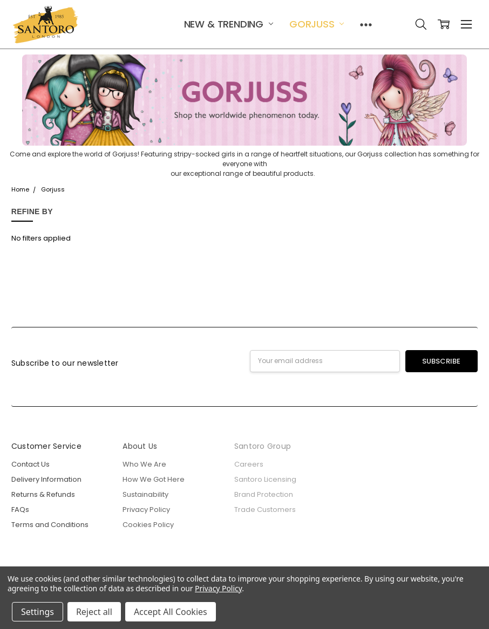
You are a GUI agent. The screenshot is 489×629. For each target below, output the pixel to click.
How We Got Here (154, 479)
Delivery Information (46, 479)
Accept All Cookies (170, 612)
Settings (37, 612)
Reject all (94, 612)
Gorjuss (316, 24)
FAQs (20, 509)
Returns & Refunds (43, 494)
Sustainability (145, 494)
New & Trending (228, 24)
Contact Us (30, 464)
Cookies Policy (148, 524)
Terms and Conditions (50, 524)
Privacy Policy (146, 509)
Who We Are (144, 464)
